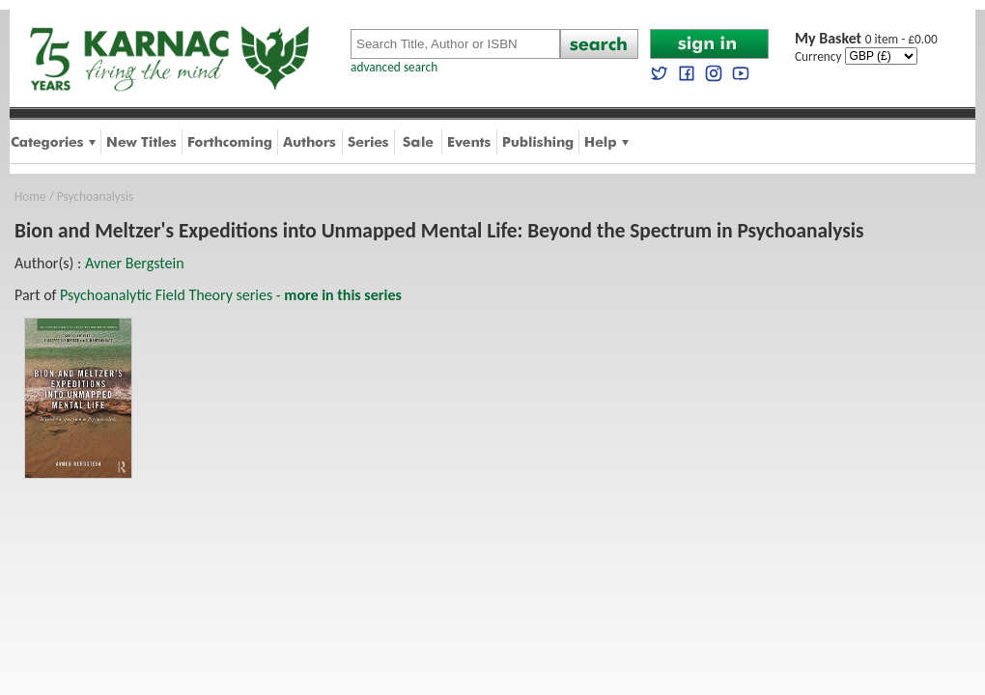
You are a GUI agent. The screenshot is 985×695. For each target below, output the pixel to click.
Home (30, 196)
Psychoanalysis (95, 196)
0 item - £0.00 (866, 39)
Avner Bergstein (134, 263)
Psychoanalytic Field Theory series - (231, 295)
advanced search (394, 67)
